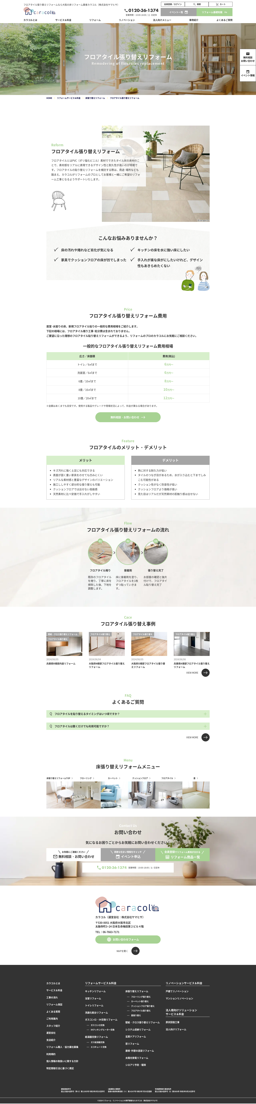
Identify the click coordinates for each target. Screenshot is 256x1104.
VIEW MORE (192, 672)
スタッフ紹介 (53, 1025)
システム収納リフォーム (138, 1029)
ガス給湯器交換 (97, 1042)
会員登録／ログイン (173, 4)
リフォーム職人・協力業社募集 (62, 1046)
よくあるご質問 (224, 20)
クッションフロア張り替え (143, 1006)
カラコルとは (53, 983)
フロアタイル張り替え (141, 1010)
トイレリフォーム (94, 1005)
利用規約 (51, 1054)
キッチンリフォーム (95, 991)
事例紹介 (193, 20)
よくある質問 (53, 1011)
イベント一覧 (176, 12)
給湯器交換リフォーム (96, 1036)
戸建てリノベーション (177, 991)
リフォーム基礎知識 (212, 12)
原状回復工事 (172, 1022)
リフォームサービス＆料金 (100, 983)
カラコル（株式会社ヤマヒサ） (147, 1100)
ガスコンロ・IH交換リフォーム (101, 1019)
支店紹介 (51, 1039)
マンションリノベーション (179, 998)
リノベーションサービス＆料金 (184, 983)
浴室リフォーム (93, 998)
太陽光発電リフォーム (136, 1057)
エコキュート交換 (98, 1047)
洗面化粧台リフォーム (96, 1012)
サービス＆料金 (63, 20)
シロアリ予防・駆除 (135, 1064)
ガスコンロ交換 (97, 1025)
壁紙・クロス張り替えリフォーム (142, 1022)
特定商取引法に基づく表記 (60, 1068)
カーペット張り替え (140, 1001)
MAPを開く (122, 951)
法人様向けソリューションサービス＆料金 (181, 1012)
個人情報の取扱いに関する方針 (62, 1061)
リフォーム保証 (54, 1004)
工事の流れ (52, 997)
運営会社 (51, 1032)
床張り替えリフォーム (136, 991)
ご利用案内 (52, 1018)
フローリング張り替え (141, 996)
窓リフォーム (132, 1043)
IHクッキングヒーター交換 (102, 1029)
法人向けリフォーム (176, 1029)
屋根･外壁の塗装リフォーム (139, 1050)
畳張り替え (136, 1015)
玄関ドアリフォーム (135, 1036)
